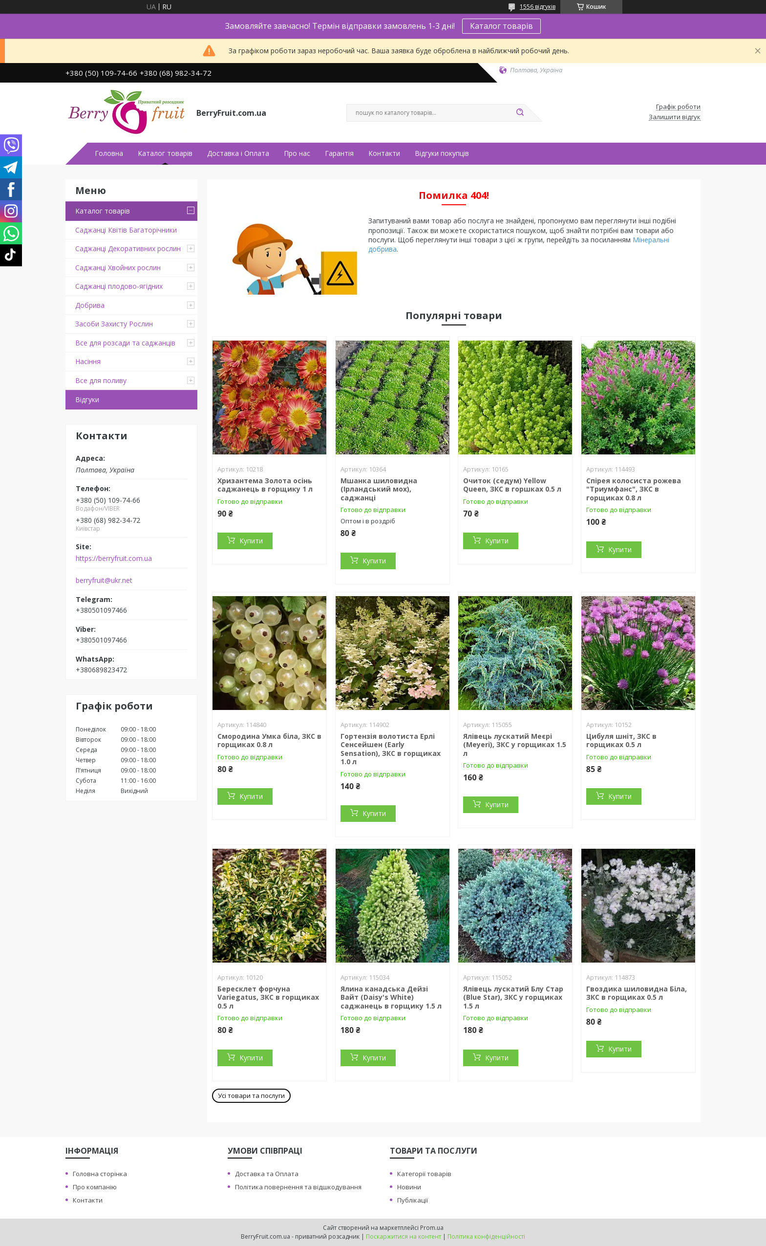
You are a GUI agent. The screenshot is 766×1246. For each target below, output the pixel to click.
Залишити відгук (675, 117)
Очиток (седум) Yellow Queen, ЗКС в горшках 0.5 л (512, 485)
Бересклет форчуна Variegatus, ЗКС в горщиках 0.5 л (268, 997)
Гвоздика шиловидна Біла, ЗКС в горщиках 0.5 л (636, 993)
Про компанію (95, 1186)
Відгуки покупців (442, 153)
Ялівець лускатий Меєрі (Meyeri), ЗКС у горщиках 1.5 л (514, 744)
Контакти (384, 153)
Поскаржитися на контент (403, 1236)
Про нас (297, 153)
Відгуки (87, 399)
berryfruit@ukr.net (104, 580)
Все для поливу (101, 380)
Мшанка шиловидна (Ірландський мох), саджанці (378, 489)
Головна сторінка (100, 1173)
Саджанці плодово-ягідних (119, 286)
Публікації (412, 1200)
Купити (251, 540)
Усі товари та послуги (251, 1095)
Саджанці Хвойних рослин (118, 267)
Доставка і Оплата (238, 153)
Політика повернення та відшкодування (298, 1186)
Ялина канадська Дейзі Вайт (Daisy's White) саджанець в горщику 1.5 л (391, 997)
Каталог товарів (501, 26)
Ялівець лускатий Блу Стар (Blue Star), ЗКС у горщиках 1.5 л (513, 997)
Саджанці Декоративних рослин (128, 248)
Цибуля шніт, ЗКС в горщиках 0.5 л (621, 740)
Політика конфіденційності (486, 1236)
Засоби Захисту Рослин (114, 323)
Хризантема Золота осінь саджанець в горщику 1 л (265, 485)
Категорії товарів (424, 1173)
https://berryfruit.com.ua (114, 558)
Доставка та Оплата (266, 1173)
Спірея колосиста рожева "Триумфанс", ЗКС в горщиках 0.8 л (633, 489)
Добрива (90, 305)
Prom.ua (432, 1228)
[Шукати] (520, 113)
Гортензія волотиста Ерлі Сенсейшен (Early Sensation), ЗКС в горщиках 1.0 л (390, 749)
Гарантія (339, 153)
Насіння (88, 361)
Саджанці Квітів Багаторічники (126, 230)
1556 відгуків (537, 6)
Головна (109, 153)
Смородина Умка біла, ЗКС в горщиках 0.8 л (269, 740)
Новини (409, 1186)
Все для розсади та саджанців (125, 342)
